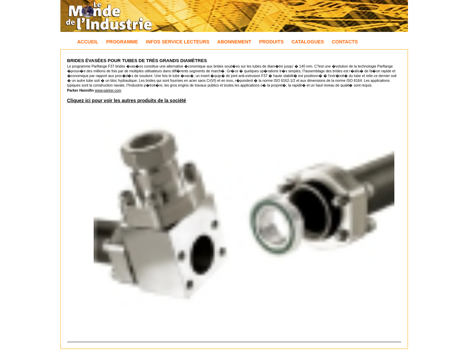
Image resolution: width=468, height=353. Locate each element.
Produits (271, 41)
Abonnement (234, 41)
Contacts (345, 41)
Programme (122, 41)
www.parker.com (108, 90)
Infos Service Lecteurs (177, 41)
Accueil (87, 41)
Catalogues (308, 41)
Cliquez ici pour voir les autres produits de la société (126, 100)
